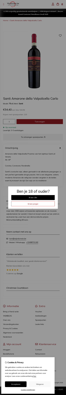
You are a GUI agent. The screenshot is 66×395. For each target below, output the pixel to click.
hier (34, 376)
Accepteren (15, 384)
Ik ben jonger (33, 204)
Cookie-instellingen (28, 390)
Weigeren (40, 384)
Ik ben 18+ (33, 197)
